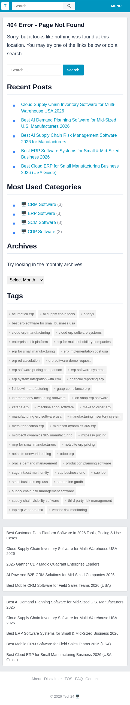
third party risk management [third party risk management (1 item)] (90, 501)
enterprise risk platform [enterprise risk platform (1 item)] (30, 342)
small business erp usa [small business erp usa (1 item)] (30, 482)
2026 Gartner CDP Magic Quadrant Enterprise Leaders (52, 564)
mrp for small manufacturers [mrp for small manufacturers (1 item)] (34, 444)
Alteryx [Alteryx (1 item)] (89, 314)
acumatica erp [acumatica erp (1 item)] (23, 314)
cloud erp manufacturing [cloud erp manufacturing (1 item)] (31, 332)
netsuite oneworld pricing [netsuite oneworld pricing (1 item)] (31, 454)
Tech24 (68, 696)
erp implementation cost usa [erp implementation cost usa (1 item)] (86, 351)
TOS (68, 679)
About (36, 679)
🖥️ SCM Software (38, 222)
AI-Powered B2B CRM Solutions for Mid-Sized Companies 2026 (60, 575)
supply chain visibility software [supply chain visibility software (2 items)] (35, 501)
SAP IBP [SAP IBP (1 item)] (99, 472)
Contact (92, 679)
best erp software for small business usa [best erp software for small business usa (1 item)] (43, 323)
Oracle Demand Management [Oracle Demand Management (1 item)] (34, 463)
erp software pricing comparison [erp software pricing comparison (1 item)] (37, 370)
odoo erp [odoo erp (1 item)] (67, 454)
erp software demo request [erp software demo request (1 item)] (70, 360)
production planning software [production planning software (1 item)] (88, 463)
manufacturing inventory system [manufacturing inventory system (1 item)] (95, 416)
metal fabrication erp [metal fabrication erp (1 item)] (28, 426)
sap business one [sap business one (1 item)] (71, 472)
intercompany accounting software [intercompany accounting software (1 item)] (38, 398)
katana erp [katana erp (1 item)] (20, 407)
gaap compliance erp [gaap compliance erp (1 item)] (73, 389)
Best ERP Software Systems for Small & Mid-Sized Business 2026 (62, 633)
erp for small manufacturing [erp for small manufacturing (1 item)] (33, 351)
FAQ (79, 679)
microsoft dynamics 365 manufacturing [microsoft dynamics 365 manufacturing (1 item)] (42, 435)
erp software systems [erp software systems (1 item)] (87, 370)
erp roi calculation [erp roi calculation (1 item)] (26, 360)
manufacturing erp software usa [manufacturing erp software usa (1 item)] (36, 416)
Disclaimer (53, 679)
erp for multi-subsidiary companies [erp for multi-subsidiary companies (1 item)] (84, 342)
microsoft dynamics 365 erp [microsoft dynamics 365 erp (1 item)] (74, 426)
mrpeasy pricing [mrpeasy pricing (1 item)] (93, 435)
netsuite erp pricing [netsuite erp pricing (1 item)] (80, 444)
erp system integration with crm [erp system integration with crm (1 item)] (36, 379)
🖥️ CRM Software (38, 204)
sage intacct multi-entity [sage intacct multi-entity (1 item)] (30, 472)
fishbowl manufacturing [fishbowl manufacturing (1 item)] (30, 389)
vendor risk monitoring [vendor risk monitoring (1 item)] (69, 510)
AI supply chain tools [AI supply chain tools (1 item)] (59, 314)
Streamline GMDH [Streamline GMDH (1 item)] (70, 482)
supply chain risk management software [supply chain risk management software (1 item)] (43, 491)
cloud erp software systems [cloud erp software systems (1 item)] (80, 332)
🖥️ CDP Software (38, 231)
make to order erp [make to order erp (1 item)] (97, 407)
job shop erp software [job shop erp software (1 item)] (91, 398)
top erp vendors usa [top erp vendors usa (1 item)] (27, 510)
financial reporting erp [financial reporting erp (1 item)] (87, 379)
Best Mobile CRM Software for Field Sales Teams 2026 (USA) (58, 585)
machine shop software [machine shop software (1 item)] (55, 407)
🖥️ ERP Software (38, 213)
